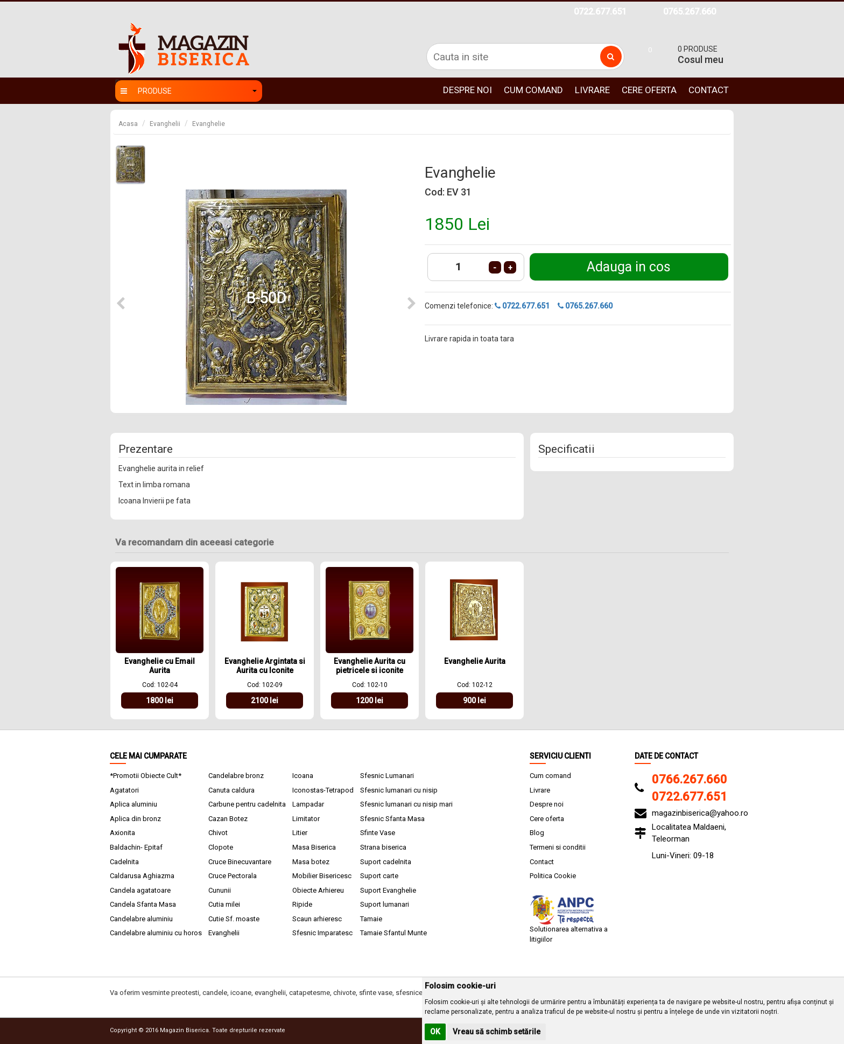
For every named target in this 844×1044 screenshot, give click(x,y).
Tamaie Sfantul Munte (393, 933)
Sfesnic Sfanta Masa (392, 819)
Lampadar (308, 804)
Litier (299, 833)
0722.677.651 (600, 11)
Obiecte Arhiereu (318, 890)
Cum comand (533, 90)
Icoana (302, 776)
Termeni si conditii (558, 847)
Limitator (306, 819)
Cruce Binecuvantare (239, 862)
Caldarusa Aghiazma (142, 876)
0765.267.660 (689, 11)
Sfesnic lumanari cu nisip (399, 790)
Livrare (592, 90)
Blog (537, 833)
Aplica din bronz (135, 819)
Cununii (219, 890)
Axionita (122, 833)
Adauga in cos (629, 267)
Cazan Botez (228, 819)
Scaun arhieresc (317, 919)
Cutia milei (224, 904)
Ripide (302, 904)
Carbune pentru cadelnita (247, 804)
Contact (708, 90)
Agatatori (124, 790)
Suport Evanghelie (388, 890)
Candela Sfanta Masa (143, 904)
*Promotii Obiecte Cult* (145, 776)
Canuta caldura (231, 790)
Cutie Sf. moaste (233, 919)
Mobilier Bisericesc (321, 876)
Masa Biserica (314, 847)
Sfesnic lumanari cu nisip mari (406, 804)
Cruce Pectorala (232, 876)
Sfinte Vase (377, 833)
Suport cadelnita (385, 862)
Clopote (220, 847)
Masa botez (310, 862)
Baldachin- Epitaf (136, 847)
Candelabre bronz (236, 776)
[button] (120, 304)
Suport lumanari (384, 904)
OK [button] (435, 1031)
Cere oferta (649, 90)
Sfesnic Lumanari (387, 776)
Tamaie (371, 919)
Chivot (218, 833)
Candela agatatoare (140, 890)
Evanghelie (208, 124)
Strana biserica (383, 847)
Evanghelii (165, 124)
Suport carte (379, 876)
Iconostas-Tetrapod (323, 790)
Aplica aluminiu (133, 804)
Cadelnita (124, 862)
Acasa (128, 124)
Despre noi (467, 90)
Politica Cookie (553, 876)
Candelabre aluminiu (141, 919)
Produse (189, 91)
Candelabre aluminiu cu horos (156, 933)
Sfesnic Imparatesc (322, 933)
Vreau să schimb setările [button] (496, 1031)
